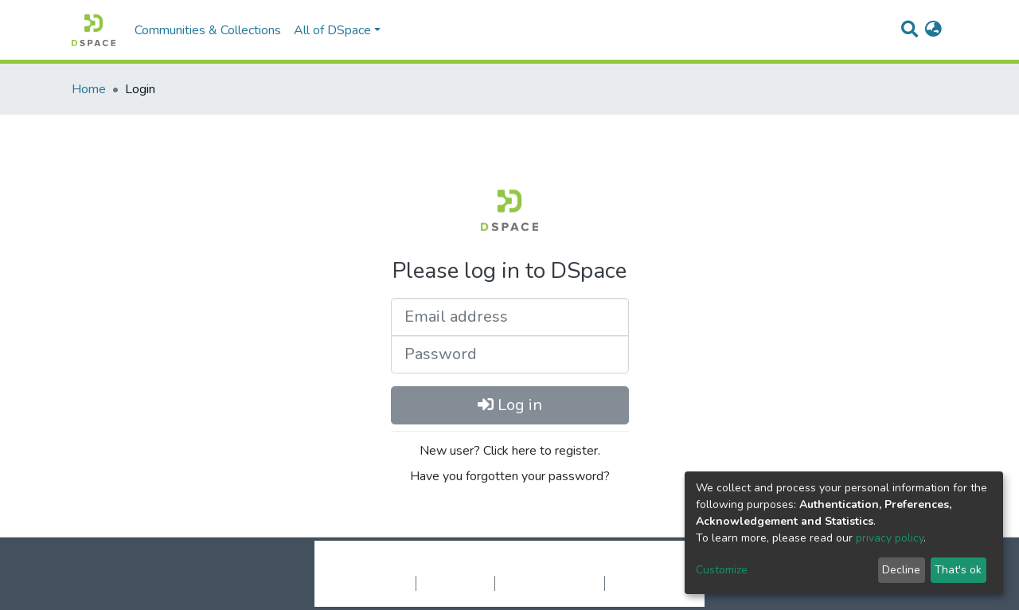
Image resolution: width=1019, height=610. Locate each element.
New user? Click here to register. (510, 450)
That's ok (958, 569)
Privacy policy (455, 583)
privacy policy (889, 537)
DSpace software (412, 566)
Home (89, 89)
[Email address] (510, 317)
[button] (933, 30)
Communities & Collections (208, 30)
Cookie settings (373, 583)
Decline (901, 569)
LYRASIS (630, 566)
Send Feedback (646, 583)
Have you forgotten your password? (510, 476)
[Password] (510, 354)
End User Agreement (550, 583)
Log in (510, 405)
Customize (722, 569)
